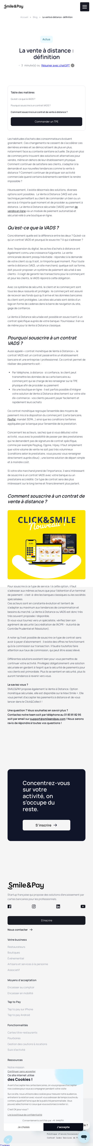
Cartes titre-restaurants (22, 1032)
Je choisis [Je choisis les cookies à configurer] (23, 1127)
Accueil (24, 17)
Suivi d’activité (16, 1049)
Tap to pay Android (19, 1015)
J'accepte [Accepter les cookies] (63, 1127)
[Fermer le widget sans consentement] (21, 1071)
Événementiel (16, 958)
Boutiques (14, 952)
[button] (7, 1139)
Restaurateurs (16, 947)
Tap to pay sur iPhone (20, 1009)
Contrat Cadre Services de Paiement (66, 1138)
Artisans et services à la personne (28, 964)
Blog (35, 17)
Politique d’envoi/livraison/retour (66, 1134)
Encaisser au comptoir (21, 987)
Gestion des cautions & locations (27, 1044)
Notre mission (16, 1067)
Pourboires (14, 1038)
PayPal (12, 419)
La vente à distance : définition (57, 17)
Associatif (14, 970)
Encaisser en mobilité (20, 993)
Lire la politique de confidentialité (25, 1114)
